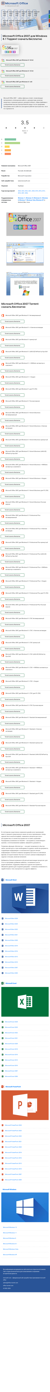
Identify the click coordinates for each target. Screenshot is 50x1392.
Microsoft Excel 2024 (11, 1022)
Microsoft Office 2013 (10, 22)
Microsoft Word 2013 (11, 956)
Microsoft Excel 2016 (11, 1054)
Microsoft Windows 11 (10, 1233)
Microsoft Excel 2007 (11, 1071)
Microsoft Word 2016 (11, 951)
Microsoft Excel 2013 (11, 1060)
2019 (36, 191)
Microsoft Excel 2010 (11, 1065)
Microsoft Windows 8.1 (10, 1244)
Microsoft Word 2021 (11, 935)
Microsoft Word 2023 (11, 924)
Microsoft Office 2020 (29, 13)
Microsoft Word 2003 (11, 973)
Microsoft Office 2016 (4, 22)
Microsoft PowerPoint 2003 (13, 1180)
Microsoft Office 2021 (23, 13)
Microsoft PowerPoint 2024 (13, 1125)
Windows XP (40, 200)
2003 (26, 193)
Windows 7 (22, 200)
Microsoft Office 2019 (35, 13)
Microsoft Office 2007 (23, 22)
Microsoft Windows (9, 1189)
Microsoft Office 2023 (10, 13)
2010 (19, 193)
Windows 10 (29, 198)
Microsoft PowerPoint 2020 (13, 1147)
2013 (43, 191)
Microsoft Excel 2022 (11, 1033)
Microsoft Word (11, 880)
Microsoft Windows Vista (10, 1249)
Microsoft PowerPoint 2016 (13, 1158)
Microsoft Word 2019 (11, 946)
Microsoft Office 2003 (29, 22)
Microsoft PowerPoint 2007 (13, 1174)
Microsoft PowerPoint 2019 (13, 1152)
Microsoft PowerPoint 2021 (13, 1141)
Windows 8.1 (38, 198)
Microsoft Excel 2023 (11, 1027)
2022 (26, 191)
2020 (33, 191)
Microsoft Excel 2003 (11, 1076)
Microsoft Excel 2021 (11, 1038)
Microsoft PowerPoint (13, 1087)
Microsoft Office (14, 3)
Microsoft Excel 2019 (11, 1049)
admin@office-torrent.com (10, 1282)
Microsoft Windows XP (10, 1254)
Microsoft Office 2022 (16, 13)
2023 (22, 191)
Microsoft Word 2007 (11, 967)
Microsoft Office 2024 (4, 13)
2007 (22, 193)
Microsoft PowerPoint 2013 (13, 1163)
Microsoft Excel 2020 (11, 1043)
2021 (29, 191)
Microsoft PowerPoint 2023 (13, 1130)
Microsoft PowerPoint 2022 (13, 1136)
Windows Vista (31, 200)
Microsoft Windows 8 (9, 1238)
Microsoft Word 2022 (11, 929)
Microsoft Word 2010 (11, 962)
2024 (19, 191)
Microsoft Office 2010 (16, 22)
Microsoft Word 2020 (11, 940)
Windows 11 (21, 198)
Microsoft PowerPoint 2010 (13, 1169)
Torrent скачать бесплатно (12, 65)
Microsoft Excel (11, 983)
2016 (40, 191)
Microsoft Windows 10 (10, 1227)
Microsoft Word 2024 (11, 918)
